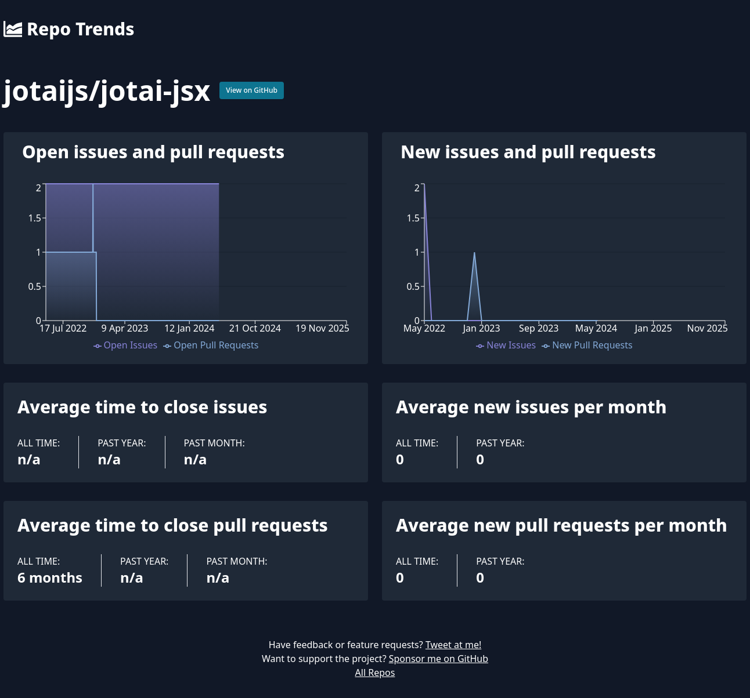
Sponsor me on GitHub (438, 658)
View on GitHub (251, 90)
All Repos (375, 672)
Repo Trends (68, 29)
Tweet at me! (453, 644)
